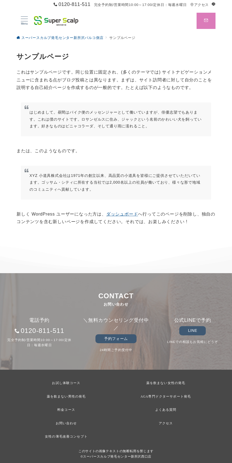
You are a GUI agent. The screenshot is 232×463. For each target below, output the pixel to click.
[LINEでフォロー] (214, 4)
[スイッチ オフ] (206, 21)
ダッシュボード (122, 214)
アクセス (199, 5)
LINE (192, 330)
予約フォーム (116, 338)
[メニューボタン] (24, 20)
